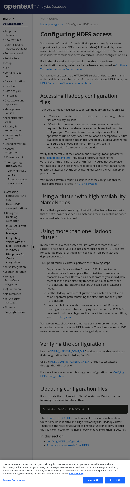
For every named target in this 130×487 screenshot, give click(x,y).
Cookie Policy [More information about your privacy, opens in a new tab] (76, 478)
